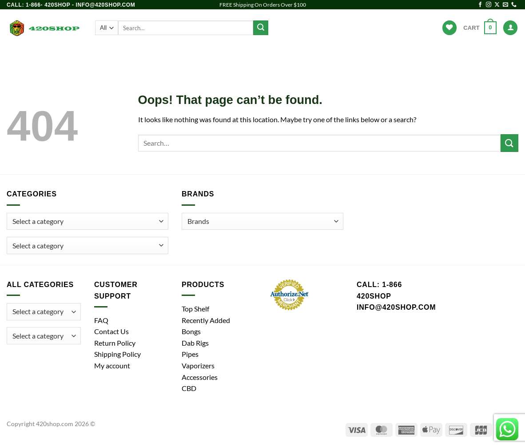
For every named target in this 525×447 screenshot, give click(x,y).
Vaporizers (269, 56)
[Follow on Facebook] (480, 5)
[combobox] (87, 245)
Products (111, 55)
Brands (369, 55)
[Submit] (260, 28)
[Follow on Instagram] (488, 5)
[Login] (510, 27)
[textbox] (38, 246)
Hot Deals (410, 56)
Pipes (183, 56)
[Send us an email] (505, 5)
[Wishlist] (449, 27)
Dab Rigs (221, 56)
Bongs (150, 56)
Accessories (323, 56)
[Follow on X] (497, 5)
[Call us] (514, 5)
